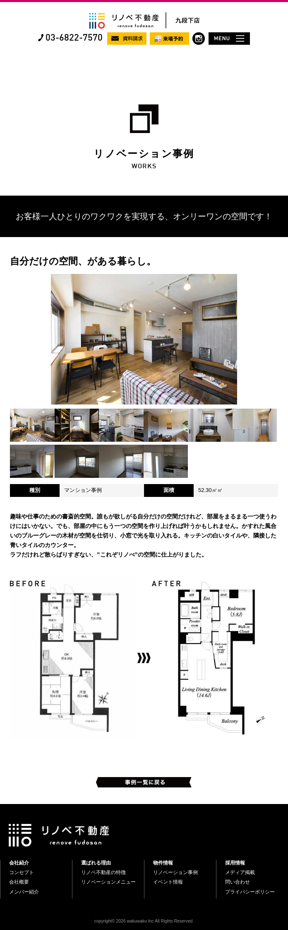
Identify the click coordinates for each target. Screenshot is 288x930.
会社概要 (19, 881)
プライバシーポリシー (250, 891)
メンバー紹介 (24, 891)
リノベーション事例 (175, 872)
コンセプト (21, 872)
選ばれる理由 (96, 862)
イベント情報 (168, 881)
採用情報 (235, 862)
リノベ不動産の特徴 (103, 872)
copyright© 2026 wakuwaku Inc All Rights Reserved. (144, 921)
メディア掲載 (240, 872)
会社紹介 (19, 862)
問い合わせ (237, 881)
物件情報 (163, 862)
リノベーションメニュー (108, 881)
